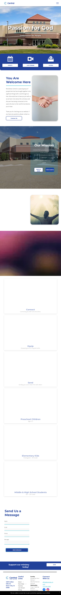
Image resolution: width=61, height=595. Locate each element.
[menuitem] (24, 582)
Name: (6, 521)
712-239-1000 (47, 586)
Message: (6, 539)
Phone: (6, 533)
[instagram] (47, 589)
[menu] (57, 3)
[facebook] (44, 589)
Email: (5, 527)
